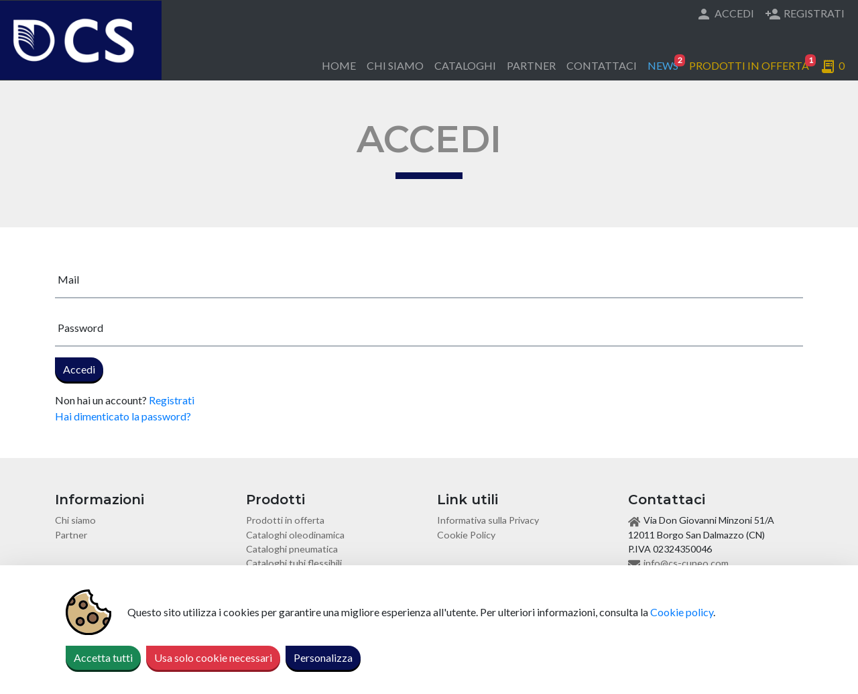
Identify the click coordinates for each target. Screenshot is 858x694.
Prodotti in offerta (751, 63)
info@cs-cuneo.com (686, 563)
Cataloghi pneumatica (292, 549)
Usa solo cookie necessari (213, 657)
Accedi (725, 14)
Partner (531, 65)
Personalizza (323, 657)
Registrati (805, 14)
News (666, 63)
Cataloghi (465, 65)
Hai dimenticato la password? (123, 416)
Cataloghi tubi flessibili (294, 563)
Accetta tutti (103, 657)
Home (339, 65)
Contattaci (601, 65)
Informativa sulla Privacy (488, 520)
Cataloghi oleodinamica (295, 534)
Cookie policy (681, 611)
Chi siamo (395, 65)
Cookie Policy (466, 534)
